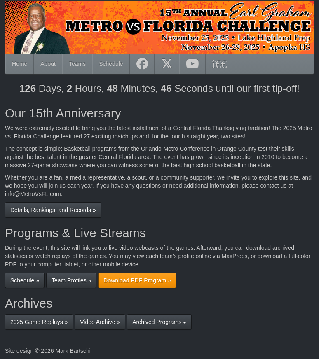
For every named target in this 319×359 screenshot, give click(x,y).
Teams (77, 64)
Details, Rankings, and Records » (53, 210)
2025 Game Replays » (39, 322)
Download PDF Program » (137, 280)
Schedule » (24, 280)
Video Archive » (100, 322)
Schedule (111, 64)
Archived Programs (159, 322)
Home (19, 64)
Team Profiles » (71, 280)
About (48, 64)
